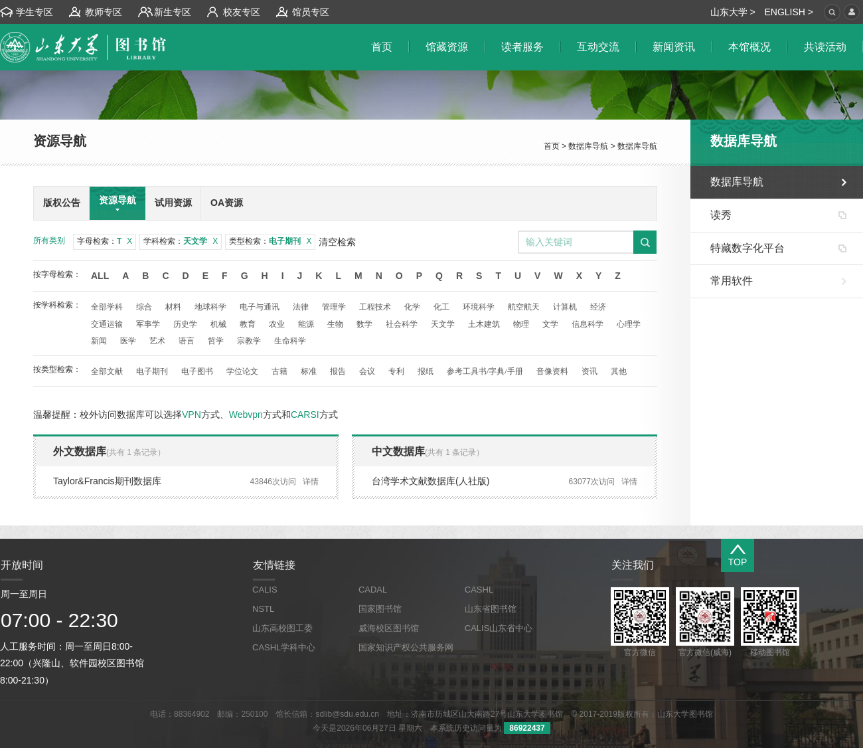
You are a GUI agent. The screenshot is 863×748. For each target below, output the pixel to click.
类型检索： (270, 241)
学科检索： (180, 241)
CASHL (479, 590)
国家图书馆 (380, 609)
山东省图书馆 (490, 609)
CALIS (264, 590)
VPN (191, 414)
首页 (552, 146)
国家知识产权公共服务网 (405, 647)
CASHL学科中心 (283, 647)
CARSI (305, 414)
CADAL (372, 590)
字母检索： (104, 241)
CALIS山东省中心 (499, 628)
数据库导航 (588, 146)
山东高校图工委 (282, 628)
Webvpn (246, 414)
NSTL (263, 609)
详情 (311, 481)
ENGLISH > (788, 12)
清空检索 (337, 241)
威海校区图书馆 (388, 628)
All (100, 275)
